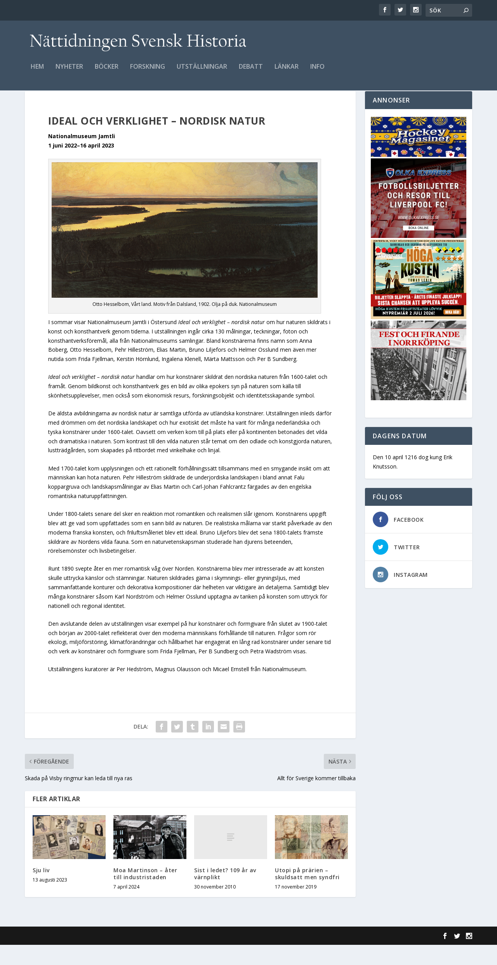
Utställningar (202, 72)
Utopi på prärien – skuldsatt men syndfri (307, 894)
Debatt (251, 72)
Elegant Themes (78, 956)
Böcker (106, 72)
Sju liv (41, 890)
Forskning (147, 72)
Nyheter (69, 72)
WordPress (151, 956)
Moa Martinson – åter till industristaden (145, 894)
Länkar (287, 72)
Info (317, 72)
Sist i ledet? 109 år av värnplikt (225, 894)
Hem (37, 72)
